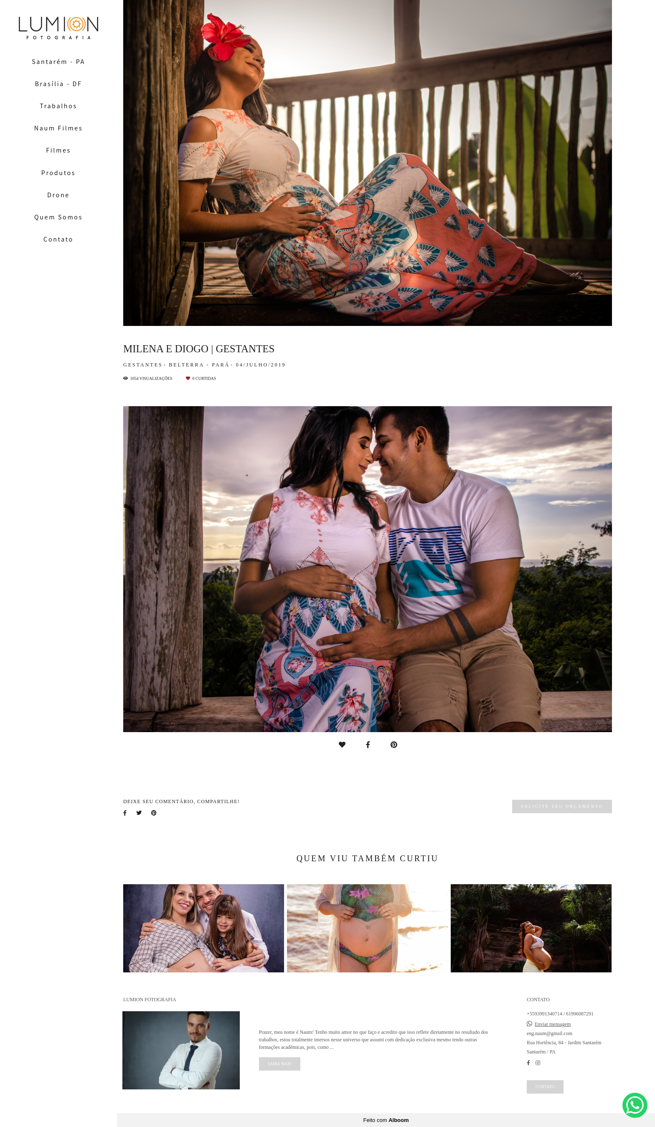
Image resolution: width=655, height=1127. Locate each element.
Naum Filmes (58, 128)
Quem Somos (58, 217)
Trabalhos (58, 106)
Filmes (58, 150)
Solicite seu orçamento (562, 806)
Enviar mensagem (553, 1024)
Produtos (58, 172)
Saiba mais (280, 1063)
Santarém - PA (58, 61)
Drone (58, 195)
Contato (58, 239)
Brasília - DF (58, 83)
